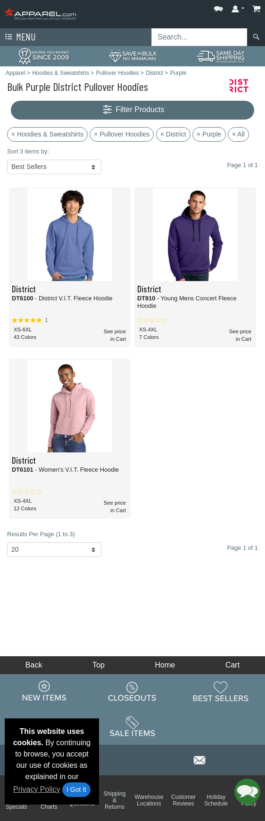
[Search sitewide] (199, 37)
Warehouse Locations (149, 800)
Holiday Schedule (216, 800)
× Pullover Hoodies (121, 134)
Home (165, 665)
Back (33, 665)
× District (173, 134)
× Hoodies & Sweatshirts (47, 134)
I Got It (76, 789)
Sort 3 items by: (28, 151)
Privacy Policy (36, 789)
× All (238, 134)
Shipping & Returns (115, 800)
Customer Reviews (183, 800)
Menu (19, 37)
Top (98, 665)
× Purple (209, 134)
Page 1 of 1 (242, 547)
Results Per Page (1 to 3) (41, 534)
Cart (232, 665)
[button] (218, 7)
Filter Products (133, 110)
